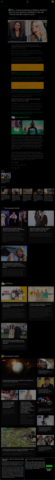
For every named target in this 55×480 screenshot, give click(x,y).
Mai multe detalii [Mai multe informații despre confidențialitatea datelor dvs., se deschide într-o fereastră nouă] (20, 465)
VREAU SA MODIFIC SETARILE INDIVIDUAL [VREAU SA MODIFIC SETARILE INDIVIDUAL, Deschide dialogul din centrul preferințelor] (49, 469)
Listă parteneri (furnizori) (28, 469)
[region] (27, 468)
